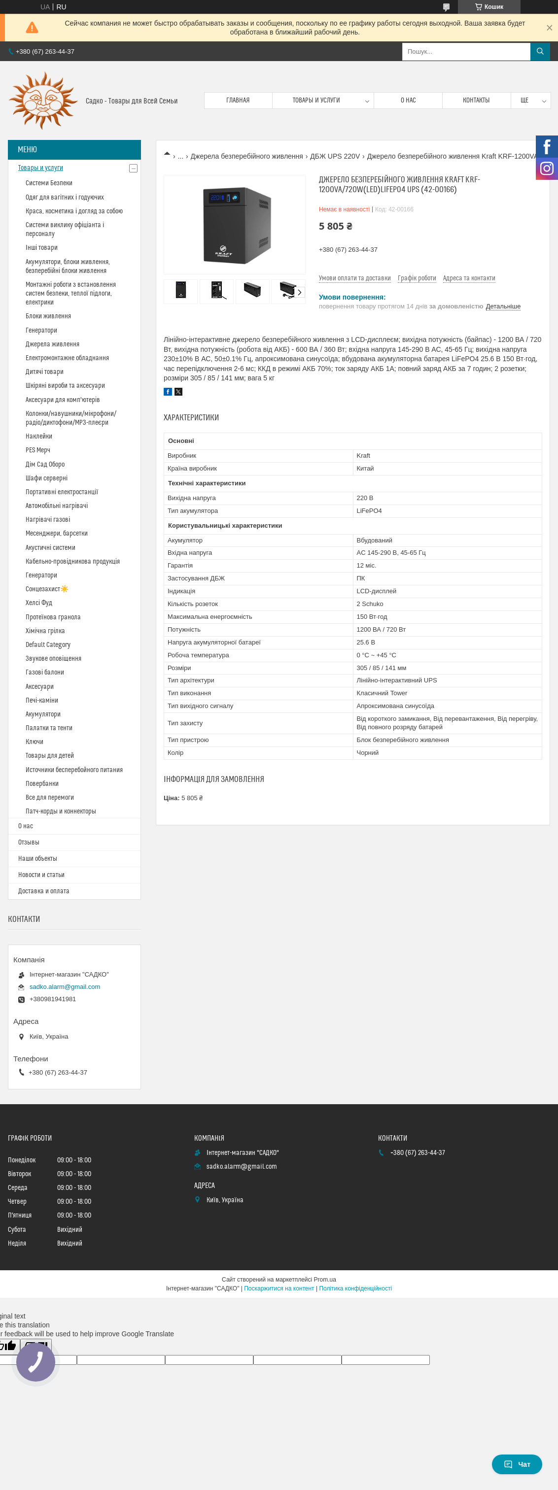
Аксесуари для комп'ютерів (63, 400)
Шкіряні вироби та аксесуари (65, 386)
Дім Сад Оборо (45, 465)
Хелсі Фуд (39, 603)
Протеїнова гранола (53, 617)
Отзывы (28, 843)
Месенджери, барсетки (57, 534)
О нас (408, 100)
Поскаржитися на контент (279, 1288)
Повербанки (42, 784)
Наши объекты (37, 859)
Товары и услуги (316, 100)
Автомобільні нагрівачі (57, 506)
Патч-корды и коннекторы (61, 811)
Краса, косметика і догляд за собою (74, 211)
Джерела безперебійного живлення (247, 156)
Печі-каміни (42, 701)
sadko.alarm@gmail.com (65, 986)
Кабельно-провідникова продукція (73, 562)
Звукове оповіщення (53, 659)
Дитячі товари (45, 372)
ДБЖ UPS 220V (335, 156)
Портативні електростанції (62, 492)
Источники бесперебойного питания (74, 770)
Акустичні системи (50, 548)
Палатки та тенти (49, 728)
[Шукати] (540, 52)
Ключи (34, 742)
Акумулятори (43, 714)
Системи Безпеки (49, 183)
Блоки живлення (48, 316)
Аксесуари (40, 687)
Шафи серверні (47, 478)
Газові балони (45, 673)
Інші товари (42, 248)
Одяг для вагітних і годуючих (65, 198)
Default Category (48, 645)
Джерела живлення (52, 344)
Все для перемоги (50, 798)
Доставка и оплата (44, 891)
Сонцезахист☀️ (47, 589)
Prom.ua (325, 1279)
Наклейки (39, 436)
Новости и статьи (41, 875)
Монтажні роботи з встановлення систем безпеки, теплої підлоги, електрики (71, 293)
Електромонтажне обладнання (67, 358)
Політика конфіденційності (355, 1288)
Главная (238, 100)
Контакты (476, 100)
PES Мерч (38, 450)
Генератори (41, 331)
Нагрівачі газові (48, 520)
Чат (517, 1464)
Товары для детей (50, 756)
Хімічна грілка (45, 631)
